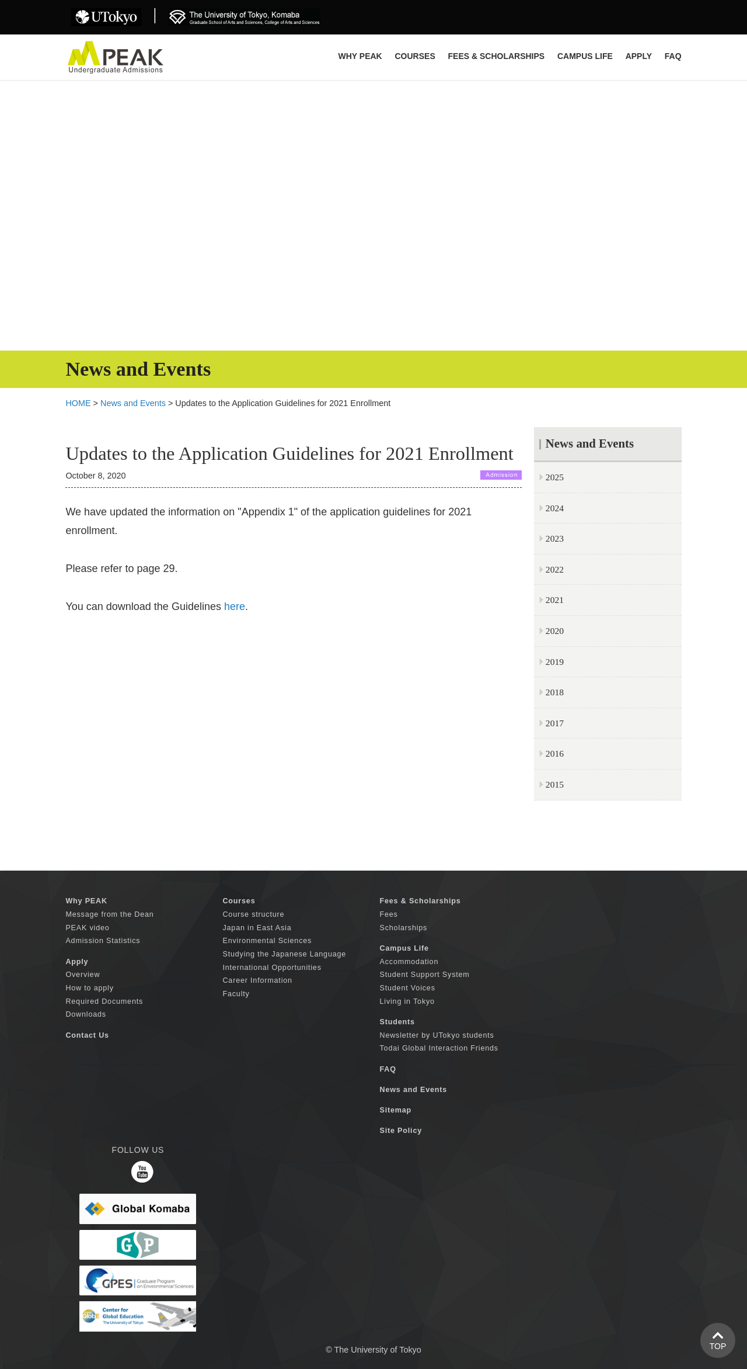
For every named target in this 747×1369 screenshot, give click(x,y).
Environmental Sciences (267, 941)
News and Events (133, 403)
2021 (555, 600)
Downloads (85, 1014)
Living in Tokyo (407, 1001)
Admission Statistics (102, 941)
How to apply (89, 988)
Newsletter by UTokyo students (437, 1035)
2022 (555, 569)
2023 (555, 538)
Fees (389, 914)
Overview (82, 975)
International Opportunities (271, 968)
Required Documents (104, 1001)
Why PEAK (360, 56)
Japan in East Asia (256, 928)
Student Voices (407, 988)
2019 (555, 662)
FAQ (673, 56)
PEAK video (87, 928)
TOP (718, 1346)
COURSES (415, 56)
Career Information (257, 980)
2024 (555, 508)
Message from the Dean (109, 914)
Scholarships (404, 928)
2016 (555, 753)
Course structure (253, 914)
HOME (77, 403)
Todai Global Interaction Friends (439, 1048)
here (234, 606)
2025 (555, 477)
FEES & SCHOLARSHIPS (496, 56)
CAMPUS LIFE (585, 56)
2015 (555, 784)
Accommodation (409, 962)
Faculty (235, 994)
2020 (555, 631)
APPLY (639, 56)
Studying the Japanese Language (284, 954)
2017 (555, 723)
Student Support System (425, 975)
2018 (555, 692)
